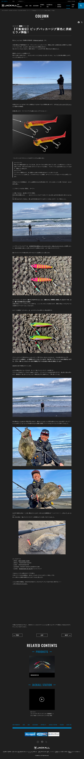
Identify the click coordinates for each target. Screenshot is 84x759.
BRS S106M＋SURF (24, 560)
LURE (26, 6)
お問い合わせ (15, 752)
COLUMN (68, 6)
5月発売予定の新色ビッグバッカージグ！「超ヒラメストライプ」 (46, 246)
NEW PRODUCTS (19, 6)
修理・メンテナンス (50, 752)
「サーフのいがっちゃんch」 (20, 583)
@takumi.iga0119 (38, 40)
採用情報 (9, 752)
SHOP (80, 1)
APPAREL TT (20, 1)
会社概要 (5, 752)
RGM (13, 1)
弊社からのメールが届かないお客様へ (74, 752)
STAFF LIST (73, 6)
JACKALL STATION (71, 1)
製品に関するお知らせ (42, 752)
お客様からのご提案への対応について (61, 752)
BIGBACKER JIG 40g (25, 568)
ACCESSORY (36, 6)
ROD (30, 6)
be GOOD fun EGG (49, 6)
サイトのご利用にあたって (32, 752)
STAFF (28, 26)
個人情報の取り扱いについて (23, 752)
